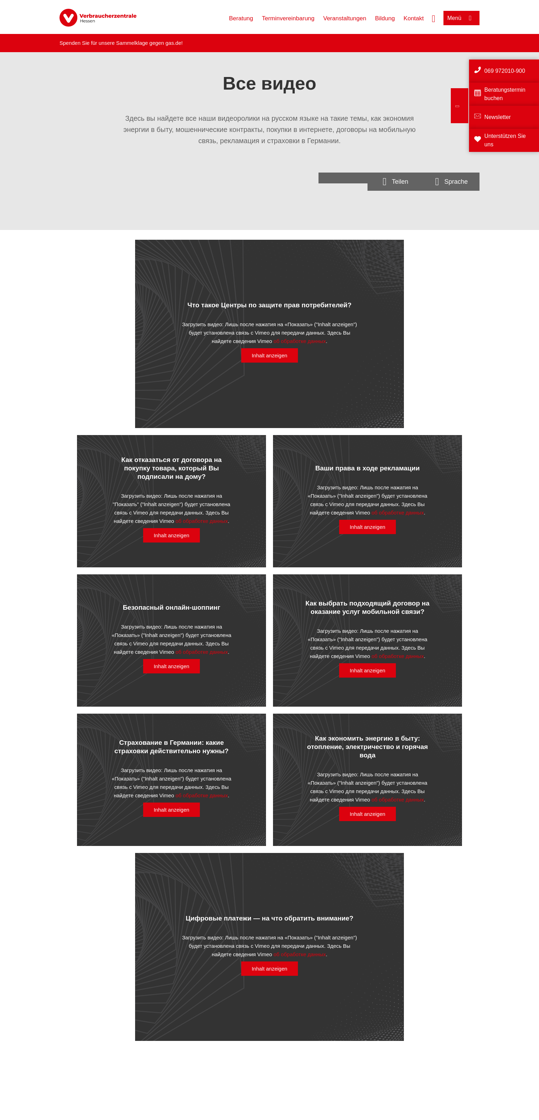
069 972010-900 (504, 71)
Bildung (385, 18)
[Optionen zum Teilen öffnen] (396, 182)
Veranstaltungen (344, 18)
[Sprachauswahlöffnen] (451, 182)
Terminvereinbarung (288, 18)
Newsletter (497, 117)
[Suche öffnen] (433, 17)
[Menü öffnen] (461, 18)
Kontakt (414, 18)
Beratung (241, 18)
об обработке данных (300, 341)
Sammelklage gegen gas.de (148, 43)
